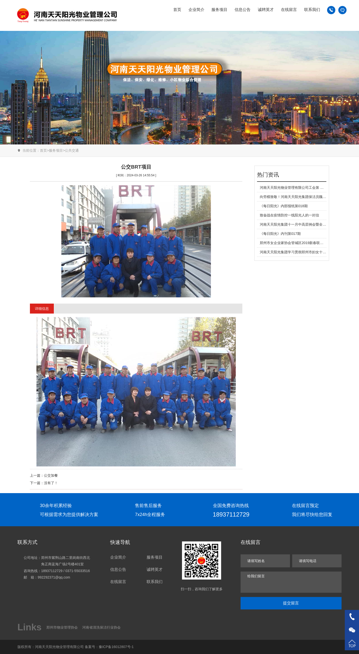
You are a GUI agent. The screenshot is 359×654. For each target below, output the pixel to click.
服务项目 (219, 9)
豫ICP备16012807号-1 (116, 647)
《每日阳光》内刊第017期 (280, 234)
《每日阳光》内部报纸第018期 (283, 206)
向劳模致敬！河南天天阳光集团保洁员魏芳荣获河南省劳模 (305, 197)
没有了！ (51, 483)
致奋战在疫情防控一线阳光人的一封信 (289, 215)
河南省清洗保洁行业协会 (101, 627)
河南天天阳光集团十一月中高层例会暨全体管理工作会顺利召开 (309, 224)
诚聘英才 (266, 9)
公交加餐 (51, 475)
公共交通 (72, 150)
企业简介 (196, 9)
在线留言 (289, 9)
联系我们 (312, 9)
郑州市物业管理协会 (62, 627)
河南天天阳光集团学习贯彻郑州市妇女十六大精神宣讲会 (303, 252)
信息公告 (243, 9)
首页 (177, 9)
